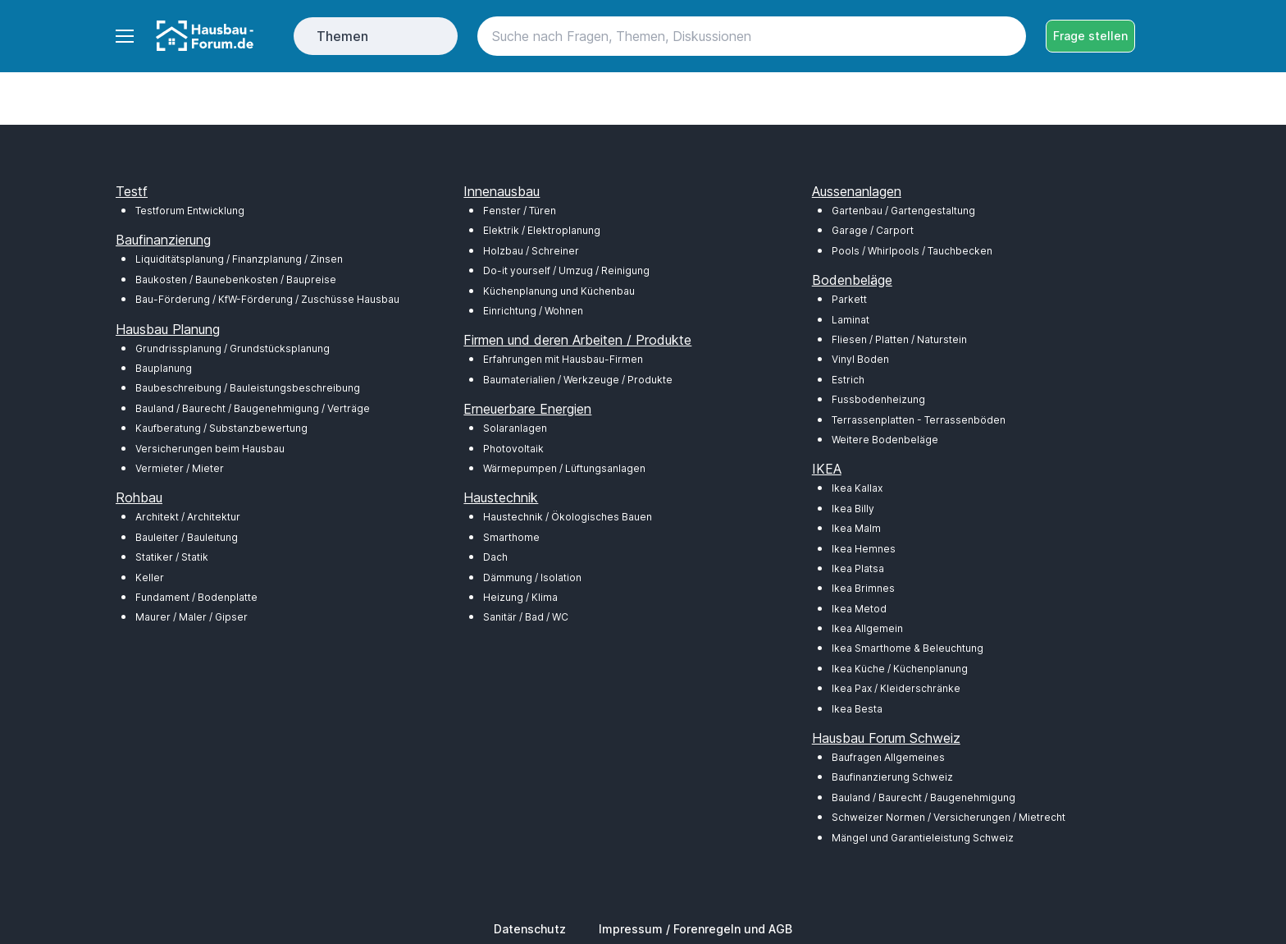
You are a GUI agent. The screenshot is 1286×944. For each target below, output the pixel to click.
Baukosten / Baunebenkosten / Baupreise (235, 279)
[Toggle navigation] (124, 36)
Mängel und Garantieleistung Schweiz (923, 838)
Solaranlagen (515, 428)
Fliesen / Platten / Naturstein (899, 339)
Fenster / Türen (519, 210)
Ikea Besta (857, 709)
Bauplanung (163, 368)
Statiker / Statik (171, 557)
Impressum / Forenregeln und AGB (695, 929)
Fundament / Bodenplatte (196, 597)
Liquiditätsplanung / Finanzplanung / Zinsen (239, 259)
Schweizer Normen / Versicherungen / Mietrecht (948, 817)
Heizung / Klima (520, 597)
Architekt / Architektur (187, 517)
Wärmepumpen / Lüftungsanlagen (564, 468)
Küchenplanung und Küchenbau (559, 291)
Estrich (848, 379)
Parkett (849, 299)
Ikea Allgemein (867, 628)
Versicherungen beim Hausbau (210, 448)
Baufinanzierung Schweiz (892, 777)
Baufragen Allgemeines (888, 757)
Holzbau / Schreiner (531, 251)
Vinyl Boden (860, 359)
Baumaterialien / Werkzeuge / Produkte (578, 379)
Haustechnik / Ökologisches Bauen (567, 517)
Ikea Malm (856, 528)
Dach (495, 557)
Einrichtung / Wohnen (533, 311)
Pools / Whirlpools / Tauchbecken (912, 251)
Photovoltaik (513, 448)
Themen (342, 36)
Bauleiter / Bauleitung (186, 537)
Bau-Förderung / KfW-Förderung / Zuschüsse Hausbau (267, 299)
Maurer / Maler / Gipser (191, 617)
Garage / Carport (873, 230)
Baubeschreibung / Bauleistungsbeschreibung (247, 388)
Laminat (850, 320)
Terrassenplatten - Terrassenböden (919, 420)
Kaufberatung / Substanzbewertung (221, 428)
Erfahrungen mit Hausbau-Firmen (563, 359)
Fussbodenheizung (878, 399)
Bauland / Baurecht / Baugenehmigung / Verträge (252, 408)
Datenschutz (530, 929)
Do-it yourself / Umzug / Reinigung (566, 270)
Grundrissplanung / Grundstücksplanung (232, 348)
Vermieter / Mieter (179, 468)
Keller (149, 577)
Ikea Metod (859, 609)
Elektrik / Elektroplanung (541, 230)
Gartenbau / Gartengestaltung (903, 210)
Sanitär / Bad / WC (525, 617)
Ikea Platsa (858, 568)
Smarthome (511, 537)
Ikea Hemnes (864, 549)
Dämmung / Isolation (532, 577)
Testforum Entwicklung (189, 210)
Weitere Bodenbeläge (885, 439)
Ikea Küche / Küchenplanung (900, 668)
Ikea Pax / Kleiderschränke (896, 688)
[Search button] (1006, 36)
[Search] (751, 36)
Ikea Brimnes (863, 588)
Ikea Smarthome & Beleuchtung (907, 648)
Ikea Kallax (857, 488)
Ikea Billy (853, 508)
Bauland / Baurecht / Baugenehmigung (923, 797)
